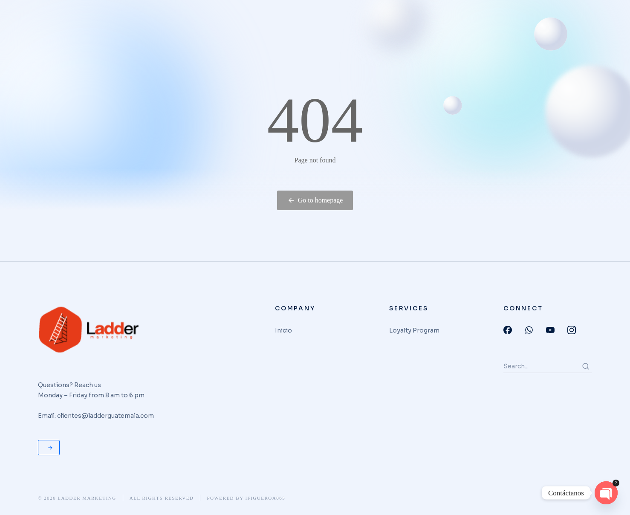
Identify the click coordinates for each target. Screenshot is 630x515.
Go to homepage (315, 200)
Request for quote (50, 448)
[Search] (585, 366)
